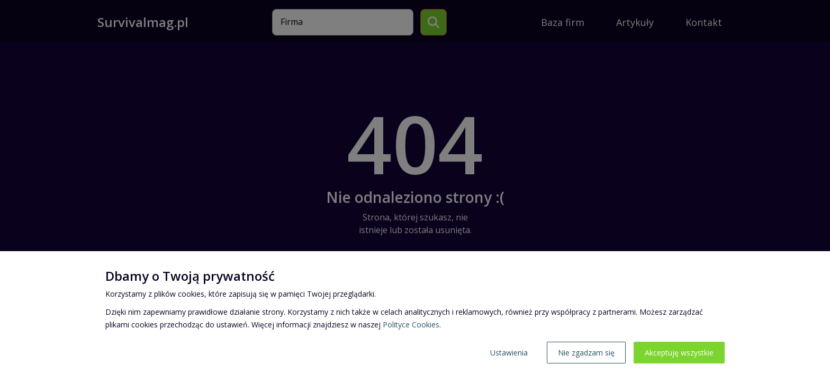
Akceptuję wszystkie (679, 353)
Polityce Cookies (411, 324)
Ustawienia (509, 353)
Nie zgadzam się (586, 353)
